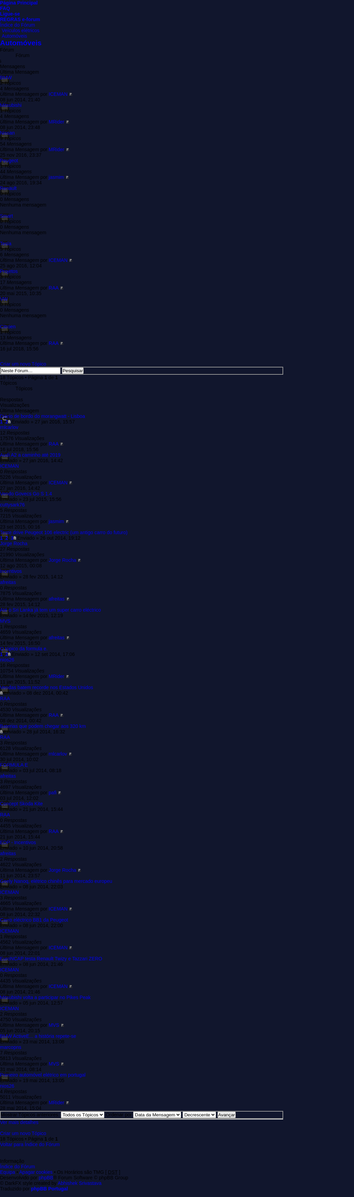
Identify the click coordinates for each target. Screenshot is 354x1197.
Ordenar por (143, 1114)
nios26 (7, 660)
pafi (53, 792)
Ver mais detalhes (19, 1122)
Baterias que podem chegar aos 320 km (43, 726)
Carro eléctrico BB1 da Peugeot (34, 920)
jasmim (56, 177)
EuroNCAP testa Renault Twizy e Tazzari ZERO (51, 958)
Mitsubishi (10, 105)
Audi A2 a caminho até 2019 (30, 455)
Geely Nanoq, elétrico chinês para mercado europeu (56, 881)
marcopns (10, 1047)
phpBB (46, 1177)
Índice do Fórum (17, 25)
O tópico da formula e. (24, 648)
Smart (6, 216)
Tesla (5, 243)
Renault (8, 188)
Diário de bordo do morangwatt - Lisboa (42, 416)
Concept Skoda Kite (21, 803)
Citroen (8, 326)
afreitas (8, 582)
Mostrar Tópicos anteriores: (52, 1114)
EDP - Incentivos (18, 842)
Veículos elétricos (20, 30)
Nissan (7, 133)
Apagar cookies (36, 1172)
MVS (5, 621)
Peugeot (9, 160)
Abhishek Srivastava (80, 1183)
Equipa (7, 1172)
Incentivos (11, 571)
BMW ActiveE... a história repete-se (38, 1036)
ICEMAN (58, 94)
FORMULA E (14, 765)
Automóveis (14, 36)
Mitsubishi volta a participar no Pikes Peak (45, 997)
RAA (53, 288)
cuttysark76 (12, 505)
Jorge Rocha (13, 543)
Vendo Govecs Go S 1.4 (26, 493)
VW (4, 299)
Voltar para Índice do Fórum (30, 1144)
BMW (6, 77)
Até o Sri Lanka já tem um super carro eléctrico (50, 610)
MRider (56, 122)
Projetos (9, 271)
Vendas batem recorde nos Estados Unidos (46, 687)
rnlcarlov (9, 427)
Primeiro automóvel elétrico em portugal (42, 1075)
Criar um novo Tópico (23, 364)
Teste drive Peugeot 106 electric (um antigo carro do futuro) (64, 532)
